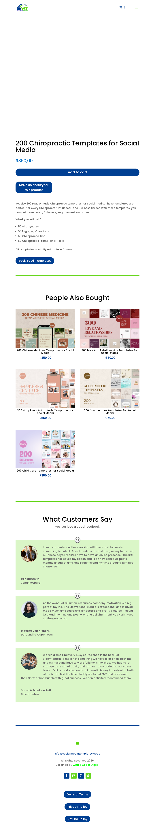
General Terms (77, 794)
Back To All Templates (34, 261)
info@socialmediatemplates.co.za (77, 753)
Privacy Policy (77, 807)
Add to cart (77, 172)
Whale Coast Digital (86, 765)
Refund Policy (77, 819)
